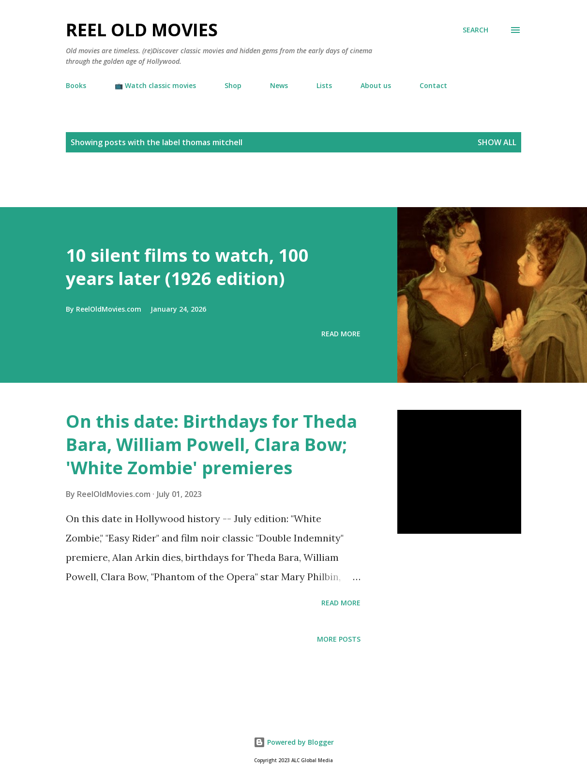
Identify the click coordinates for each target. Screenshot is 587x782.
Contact (433, 85)
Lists (324, 85)
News (279, 85)
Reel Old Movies (142, 30)
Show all (497, 142)
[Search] (475, 30)
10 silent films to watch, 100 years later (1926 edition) (187, 266)
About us (376, 85)
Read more (341, 333)
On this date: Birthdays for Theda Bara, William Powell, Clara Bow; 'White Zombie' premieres (211, 444)
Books (76, 85)
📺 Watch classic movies (155, 85)
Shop (233, 85)
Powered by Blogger (294, 742)
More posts (339, 639)
